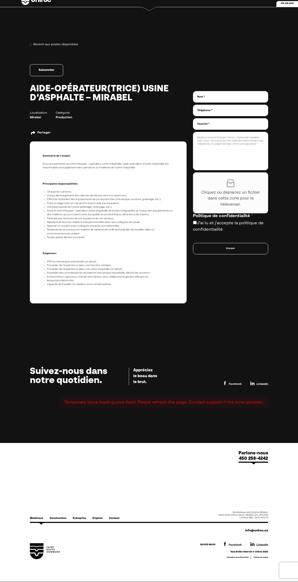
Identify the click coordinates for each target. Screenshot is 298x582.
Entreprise (79, 518)
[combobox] (198, 111)
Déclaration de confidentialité (237, 557)
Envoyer (230, 248)
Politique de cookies (260, 557)
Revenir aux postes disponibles (54, 45)
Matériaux (36, 518)
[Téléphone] (230, 110)
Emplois (97, 518)
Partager (44, 132)
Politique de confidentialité (223, 216)
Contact (114, 518)
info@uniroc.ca (256, 530)
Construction (58, 518)
